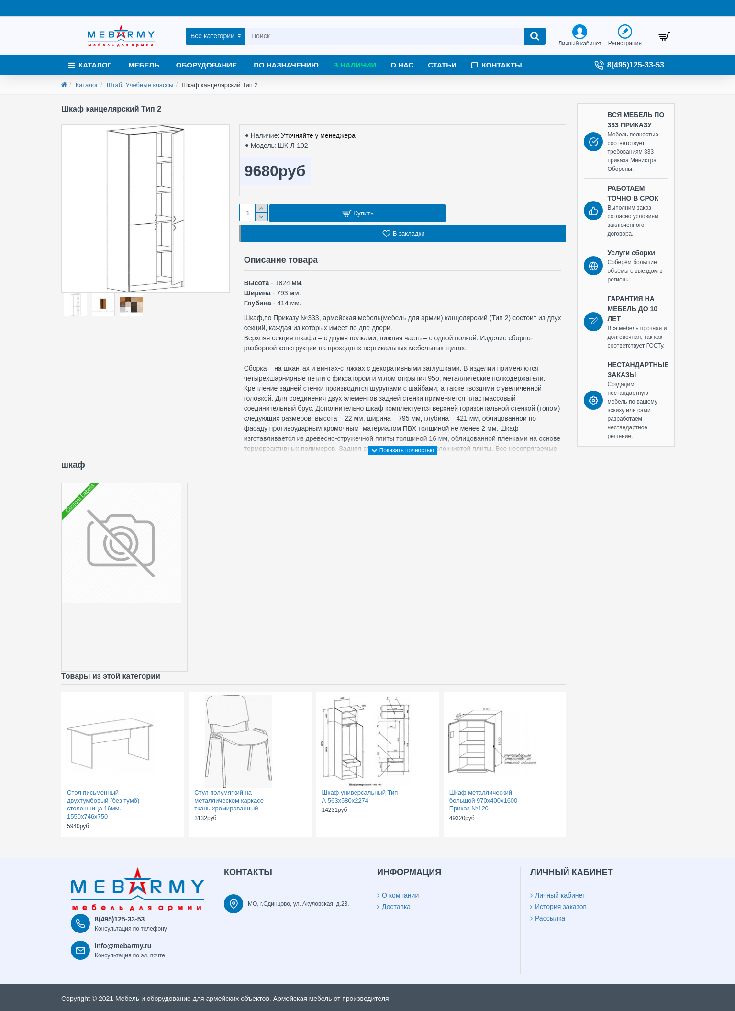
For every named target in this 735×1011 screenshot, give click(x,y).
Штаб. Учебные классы (140, 85)
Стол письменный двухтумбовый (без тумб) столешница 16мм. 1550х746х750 (103, 805)
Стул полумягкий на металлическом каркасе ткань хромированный (229, 801)
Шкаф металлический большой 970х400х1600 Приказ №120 (483, 801)
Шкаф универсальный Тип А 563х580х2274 (360, 797)
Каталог (87, 85)
